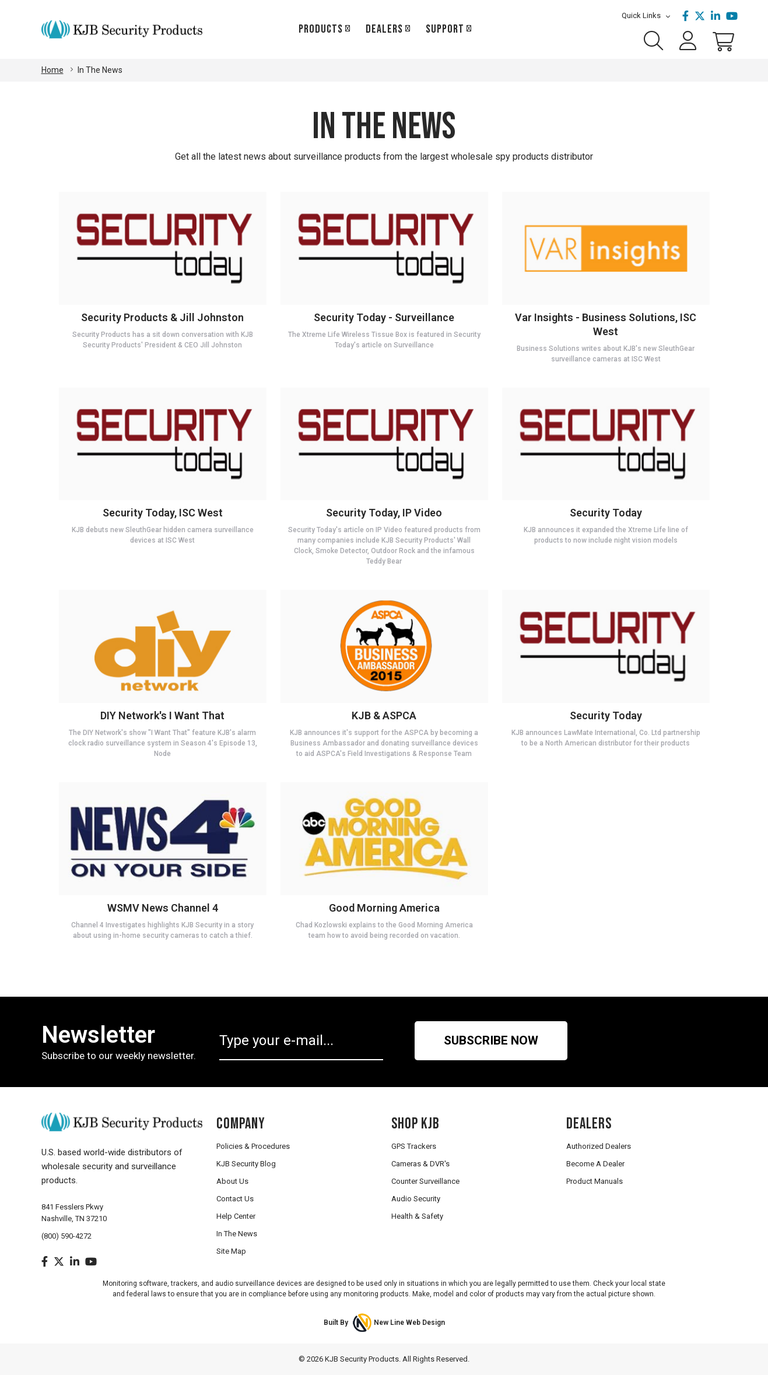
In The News (236, 1233)
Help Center (235, 1216)
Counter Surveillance (425, 1181)
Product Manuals (594, 1181)
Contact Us (235, 1198)
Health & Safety (417, 1216)
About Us (232, 1181)
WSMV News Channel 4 (162, 908)
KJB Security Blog (246, 1163)
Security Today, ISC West (163, 513)
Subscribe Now (491, 1040)
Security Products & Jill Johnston (162, 317)
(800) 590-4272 (66, 1236)
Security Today (606, 513)
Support (445, 29)
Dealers (384, 29)
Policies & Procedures (253, 1146)
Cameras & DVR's (420, 1163)
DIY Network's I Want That (162, 715)
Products (321, 29)
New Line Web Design (409, 1322)
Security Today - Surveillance (384, 317)
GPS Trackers (413, 1146)
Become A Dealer (595, 1163)
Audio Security (415, 1198)
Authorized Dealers (598, 1146)
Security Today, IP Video (384, 513)
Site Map (231, 1251)
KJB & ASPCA (384, 715)
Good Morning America (384, 908)
